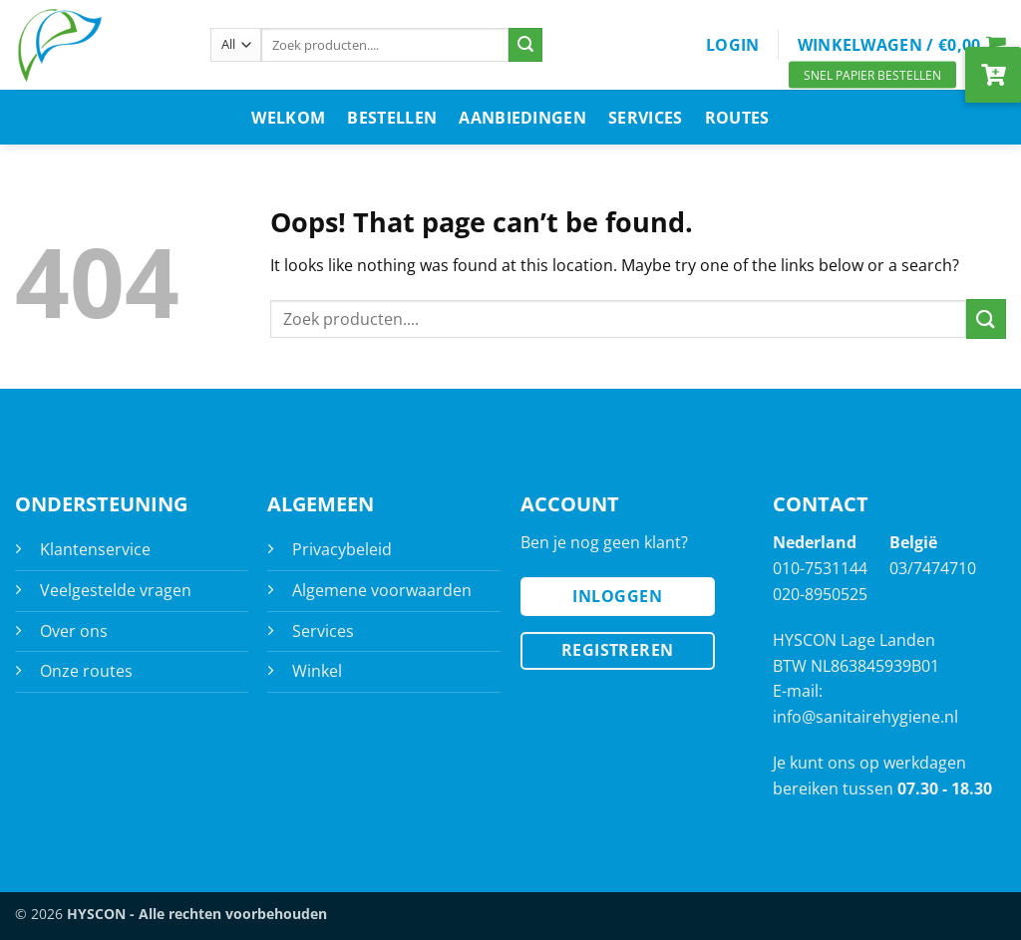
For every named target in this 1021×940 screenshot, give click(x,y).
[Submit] (525, 45)
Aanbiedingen (522, 118)
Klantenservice (95, 549)
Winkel (317, 671)
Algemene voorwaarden (382, 590)
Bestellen (392, 118)
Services (645, 118)
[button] (733, 45)
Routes (737, 118)
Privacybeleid (342, 549)
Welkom (288, 118)
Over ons (74, 631)
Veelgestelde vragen (115, 590)
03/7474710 (932, 568)
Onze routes (86, 671)
